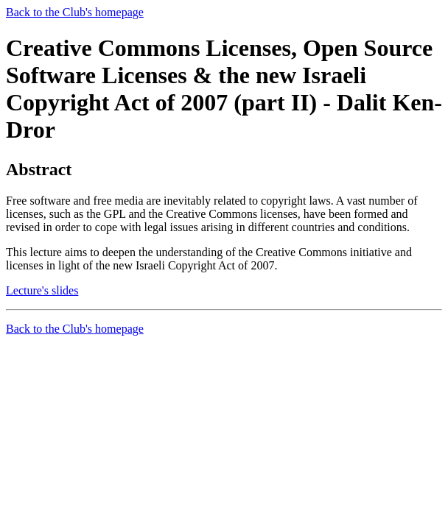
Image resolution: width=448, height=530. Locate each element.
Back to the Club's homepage (75, 12)
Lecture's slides (42, 290)
